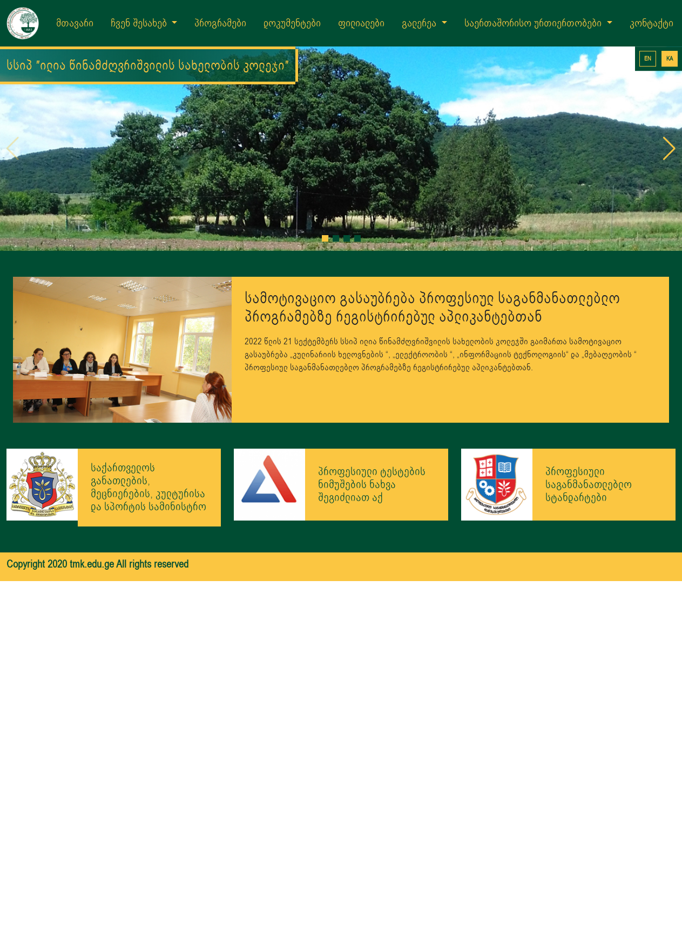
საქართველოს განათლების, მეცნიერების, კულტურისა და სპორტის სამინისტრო (148, 454)
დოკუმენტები (292, 23)
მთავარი (74, 23)
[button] (325, 205)
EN (647, 59)
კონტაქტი (651, 23)
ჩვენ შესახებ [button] (140, 23)
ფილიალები (361, 23)
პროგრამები (220, 23)
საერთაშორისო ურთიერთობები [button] (534, 23)
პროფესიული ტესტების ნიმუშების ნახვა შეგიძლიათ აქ (372, 450)
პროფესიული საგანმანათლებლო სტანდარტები (588, 450)
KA (669, 59)
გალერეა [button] (420, 23)
